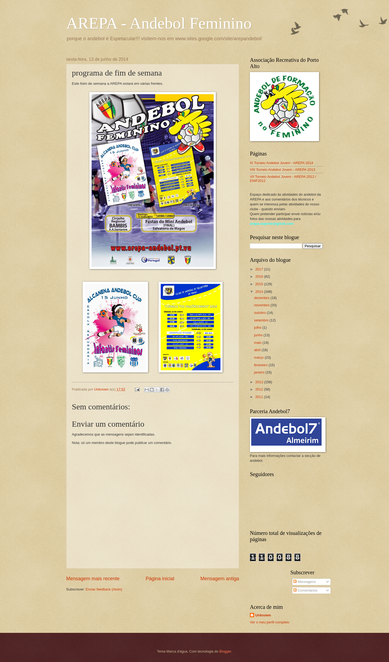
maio (258, 343)
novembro (262, 305)
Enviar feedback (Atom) (104, 589)
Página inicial (160, 578)
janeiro (259, 372)
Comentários (305, 590)
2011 (259, 397)
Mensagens (304, 582)
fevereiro (261, 365)
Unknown (263, 615)
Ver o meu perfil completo (269, 622)
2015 (259, 284)
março (259, 357)
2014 (259, 292)
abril (257, 350)
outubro (260, 313)
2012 (259, 389)
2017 (259, 269)
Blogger (225, 651)
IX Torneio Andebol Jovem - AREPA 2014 (281, 163)
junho (258, 335)
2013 (259, 382)
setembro (261, 320)
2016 (259, 276)
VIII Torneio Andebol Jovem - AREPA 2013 (282, 170)
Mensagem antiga (219, 578)
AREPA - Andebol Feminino (158, 23)
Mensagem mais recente (92, 578)
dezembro (262, 298)
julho (258, 327)
